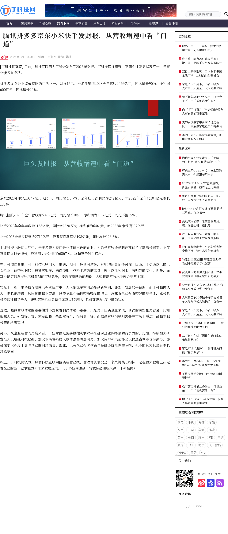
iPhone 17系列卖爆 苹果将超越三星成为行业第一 (202, 211)
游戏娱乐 (117, 23)
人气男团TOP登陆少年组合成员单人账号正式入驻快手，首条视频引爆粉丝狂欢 (202, 299)
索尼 (180, 445)
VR (211, 437)
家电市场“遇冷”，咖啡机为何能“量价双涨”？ (202, 350)
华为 (201, 430)
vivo (204, 452)
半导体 (135, 23)
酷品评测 (171, 23)
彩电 (201, 437)
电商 (191, 437)
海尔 (201, 445)
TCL (191, 445)
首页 (9, 23)
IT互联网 (63, 23)
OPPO (181, 452)
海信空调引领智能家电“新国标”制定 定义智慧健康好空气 (201, 160)
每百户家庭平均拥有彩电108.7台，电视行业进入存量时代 (201, 198)
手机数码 (45, 23)
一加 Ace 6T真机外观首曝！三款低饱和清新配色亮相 (203, 325)
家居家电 (27, 23)
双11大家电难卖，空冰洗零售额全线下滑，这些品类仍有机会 (202, 73)
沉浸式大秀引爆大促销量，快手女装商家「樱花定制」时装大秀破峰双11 (202, 274)
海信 (201, 422)
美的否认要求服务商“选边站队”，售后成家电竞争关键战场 (202, 124)
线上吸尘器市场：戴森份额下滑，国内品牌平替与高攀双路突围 (202, 61)
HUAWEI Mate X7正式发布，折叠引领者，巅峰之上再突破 (201, 185)
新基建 (153, 23)
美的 (194, 452)
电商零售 (81, 23)
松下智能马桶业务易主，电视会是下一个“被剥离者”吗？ (202, 99)
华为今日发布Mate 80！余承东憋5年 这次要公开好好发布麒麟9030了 (202, 363)
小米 (212, 430)
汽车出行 (99, 23)
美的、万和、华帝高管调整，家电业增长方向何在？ (202, 137)
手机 (191, 422)
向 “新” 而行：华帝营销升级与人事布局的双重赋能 (202, 111)
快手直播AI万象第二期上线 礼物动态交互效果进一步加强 (202, 287)
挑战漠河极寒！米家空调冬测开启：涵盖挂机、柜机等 (202, 223)
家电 (180, 422)
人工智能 (215, 445)
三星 (191, 430)
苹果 (212, 422)
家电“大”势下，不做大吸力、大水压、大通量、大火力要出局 (202, 86)
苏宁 (180, 437)
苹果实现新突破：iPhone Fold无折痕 (202, 376)
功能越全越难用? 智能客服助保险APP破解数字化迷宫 (201, 261)
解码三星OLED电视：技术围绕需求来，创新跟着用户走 (202, 48)
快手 (180, 430)
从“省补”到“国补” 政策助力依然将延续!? (202, 337)
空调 (221, 437)
